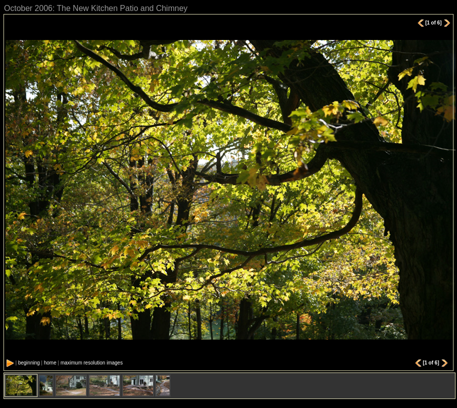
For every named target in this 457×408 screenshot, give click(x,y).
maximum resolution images (91, 363)
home (50, 363)
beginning (29, 363)
